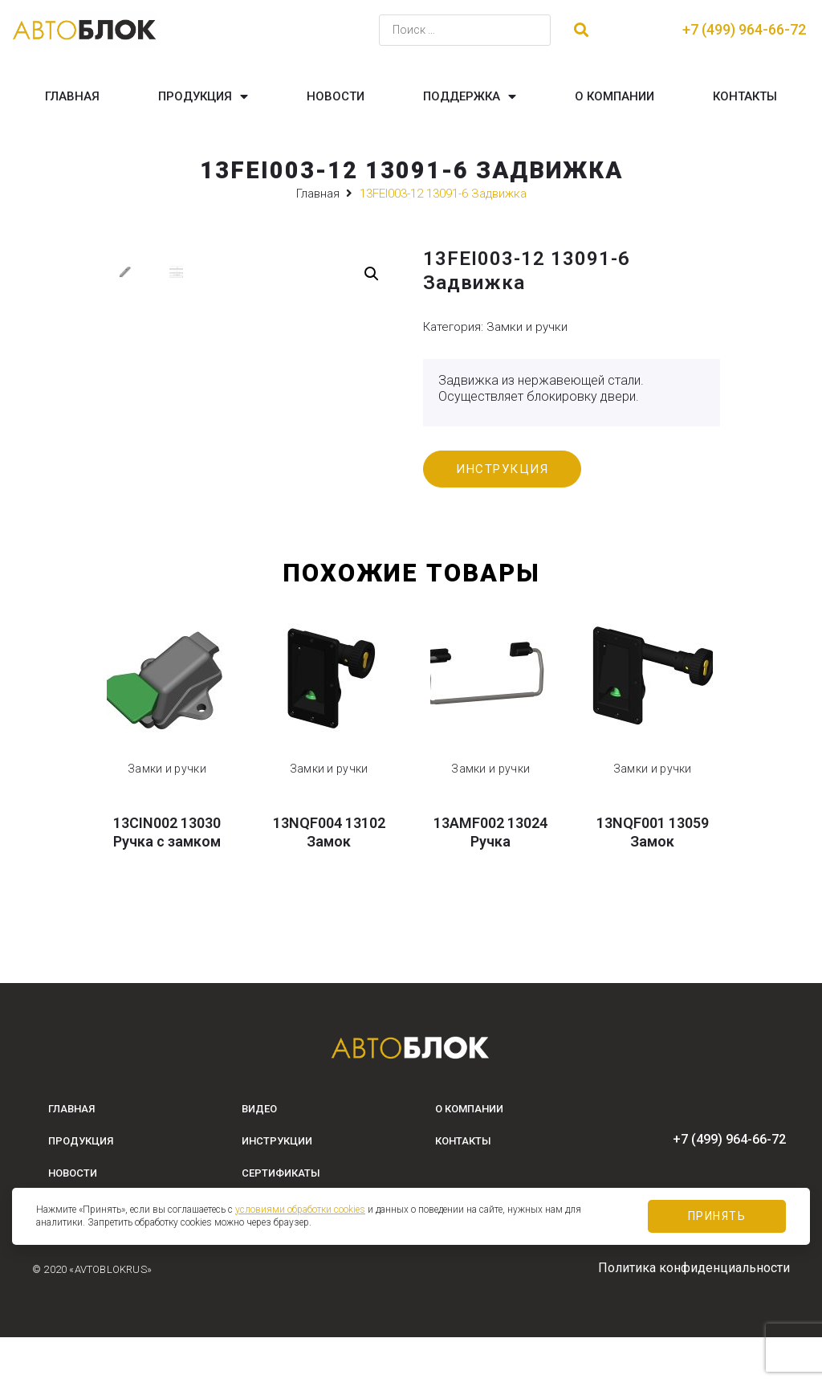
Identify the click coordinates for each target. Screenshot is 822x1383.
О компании (614, 96)
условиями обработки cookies (300, 1209)
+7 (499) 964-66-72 (744, 29)
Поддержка (469, 97)
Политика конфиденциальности (694, 1313)
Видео (259, 1154)
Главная (72, 96)
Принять (717, 1216)
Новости (335, 96)
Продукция (203, 97)
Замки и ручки (527, 327)
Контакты (745, 96)
